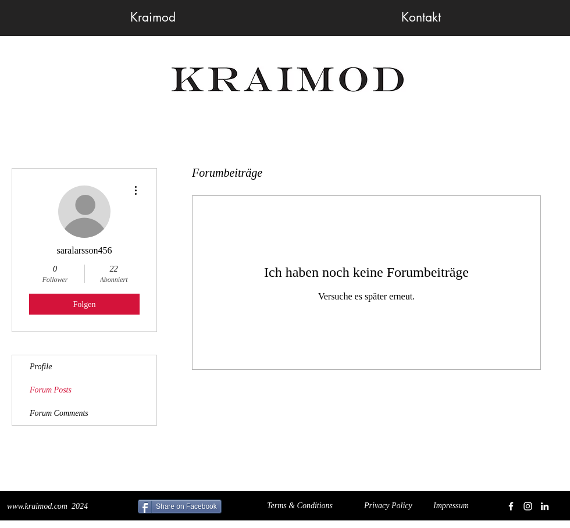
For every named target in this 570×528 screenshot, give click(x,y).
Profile (41, 366)
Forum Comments (59, 413)
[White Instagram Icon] (527, 506)
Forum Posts (51, 390)
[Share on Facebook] (180, 506)
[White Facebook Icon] (510, 506)
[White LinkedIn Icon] (544, 506)
